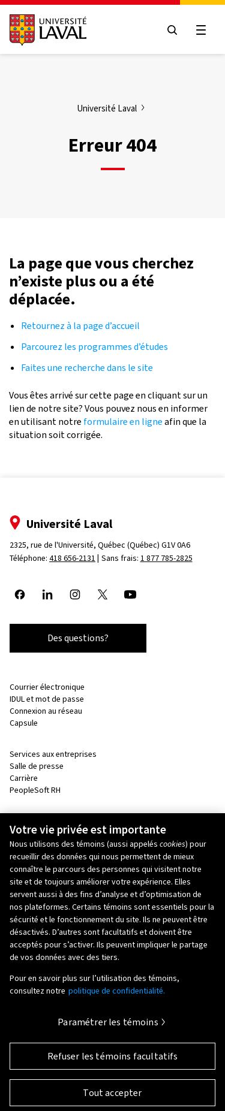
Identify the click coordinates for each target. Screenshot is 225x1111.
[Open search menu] (172, 30)
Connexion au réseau (46, 711)
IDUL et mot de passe (47, 699)
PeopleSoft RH (35, 790)
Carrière (24, 778)
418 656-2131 (72, 558)
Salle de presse (37, 766)
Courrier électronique (47, 687)
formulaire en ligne (123, 421)
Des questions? (78, 638)
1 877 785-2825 (166, 558)
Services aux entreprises (53, 754)
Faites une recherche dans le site (87, 367)
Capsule (24, 723)
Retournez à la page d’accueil (81, 325)
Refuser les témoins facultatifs (112, 1061)
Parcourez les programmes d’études (94, 346)
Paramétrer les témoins (108, 1027)
